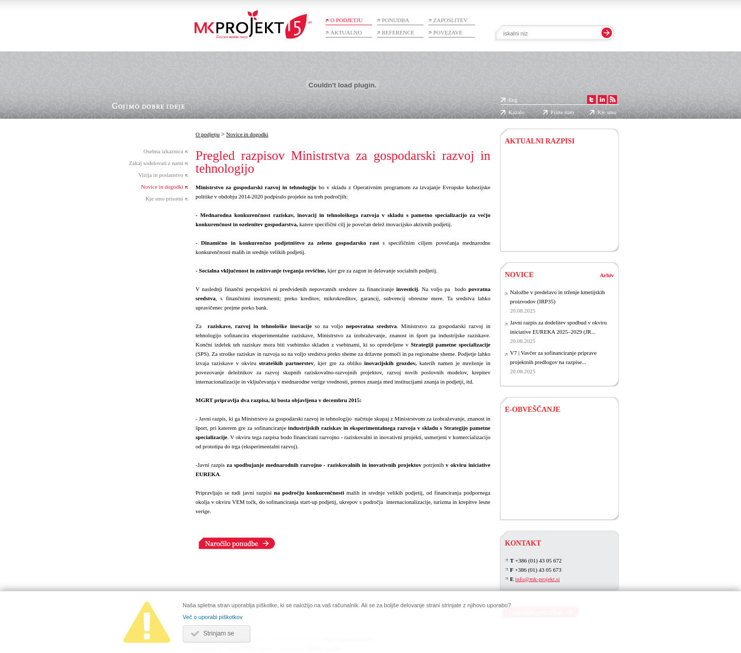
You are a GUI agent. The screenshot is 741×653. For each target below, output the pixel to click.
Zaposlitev (450, 20)
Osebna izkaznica (163, 151)
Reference (398, 32)
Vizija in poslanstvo (160, 175)
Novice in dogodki (162, 187)
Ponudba (395, 20)
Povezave (448, 32)
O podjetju (346, 20)
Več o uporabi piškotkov (212, 617)
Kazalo (516, 112)
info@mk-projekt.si (537, 579)
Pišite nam (562, 112)
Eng (513, 100)
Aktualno (346, 32)
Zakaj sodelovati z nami (156, 163)
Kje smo (606, 112)
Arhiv (607, 275)
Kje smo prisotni (164, 198)
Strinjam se (218, 633)
